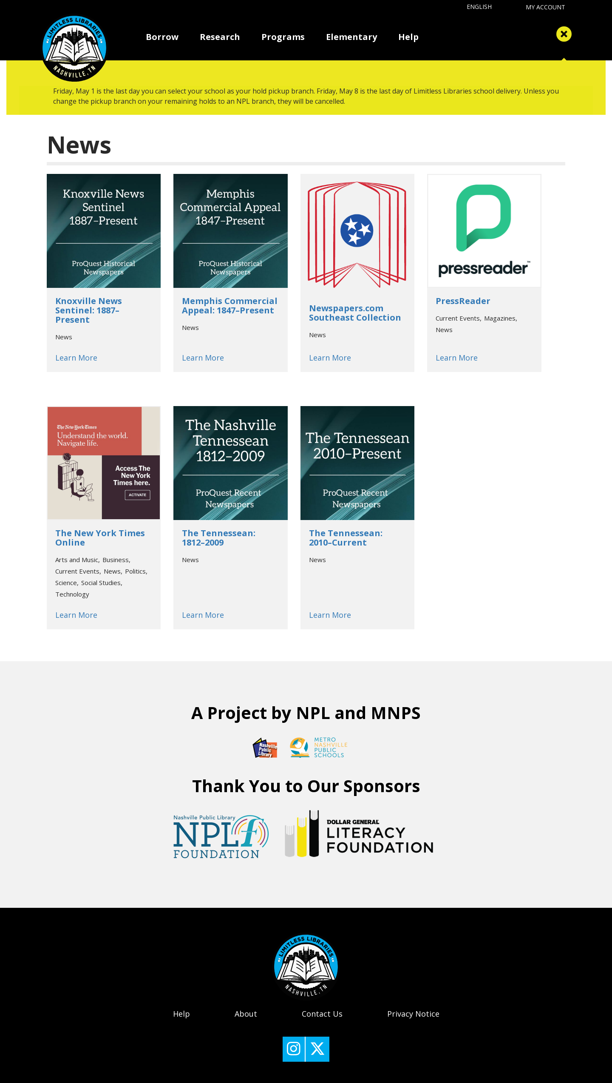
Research (220, 37)
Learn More (76, 357)
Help (408, 37)
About (246, 1014)
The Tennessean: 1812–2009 (218, 537)
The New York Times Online (100, 537)
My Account (545, 7)
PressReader (463, 301)
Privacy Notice (413, 1014)
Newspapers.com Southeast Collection (355, 312)
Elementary (351, 37)
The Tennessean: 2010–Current (345, 537)
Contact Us (322, 1014)
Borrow (162, 37)
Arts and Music (76, 559)
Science (66, 582)
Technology (72, 594)
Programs (283, 37)
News (63, 337)
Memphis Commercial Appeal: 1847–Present (230, 305)
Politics (135, 571)
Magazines (500, 318)
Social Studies (101, 582)
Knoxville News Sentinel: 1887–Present (88, 310)
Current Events (458, 318)
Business (115, 559)
